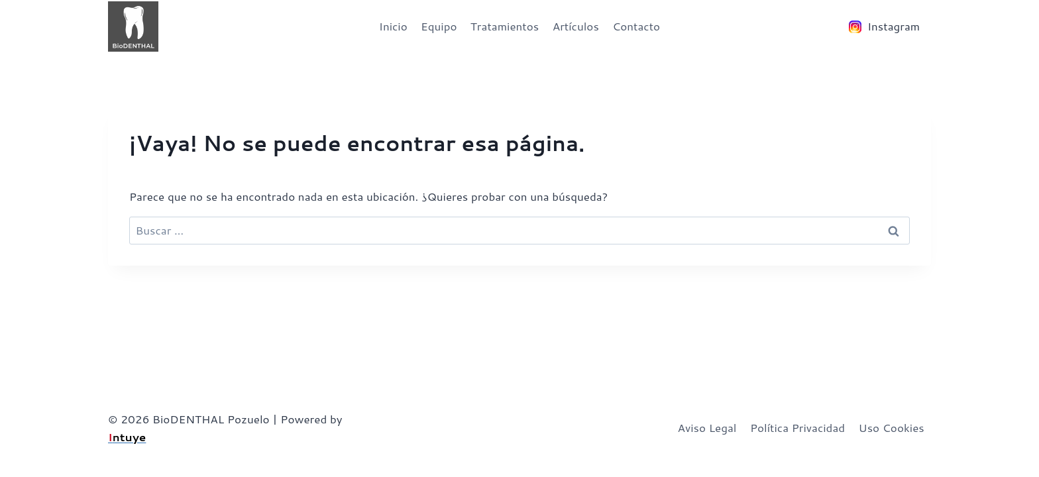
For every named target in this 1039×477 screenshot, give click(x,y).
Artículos (576, 26)
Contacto (636, 26)
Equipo (439, 26)
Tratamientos (504, 26)
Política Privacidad (797, 427)
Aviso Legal (706, 427)
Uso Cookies (891, 427)
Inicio (393, 26)
